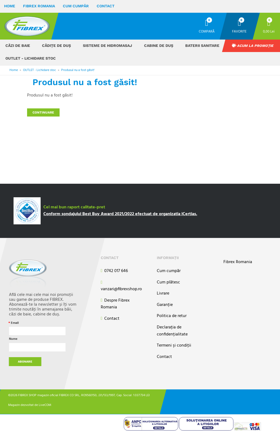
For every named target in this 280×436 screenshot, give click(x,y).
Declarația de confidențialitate (172, 331)
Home (9, 6)
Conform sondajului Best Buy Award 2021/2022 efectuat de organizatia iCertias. (120, 214)
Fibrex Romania (39, 6)
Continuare (43, 112)
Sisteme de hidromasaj (107, 45)
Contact (106, 6)
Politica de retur (172, 316)
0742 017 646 (114, 271)
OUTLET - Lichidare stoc (30, 58)
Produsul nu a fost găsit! (78, 70)
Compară (206, 31)
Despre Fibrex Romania (115, 304)
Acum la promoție (252, 46)
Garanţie (165, 305)
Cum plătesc (168, 282)
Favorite (239, 31)
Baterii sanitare (202, 45)
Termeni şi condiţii (174, 345)
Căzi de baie (17, 45)
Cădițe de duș (56, 45)
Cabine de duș (158, 45)
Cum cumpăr (76, 6)
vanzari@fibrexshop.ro (121, 286)
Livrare (163, 293)
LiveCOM (45, 405)
